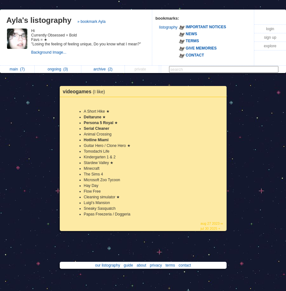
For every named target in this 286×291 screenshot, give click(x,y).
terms (170, 265)
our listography (107, 265)
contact (185, 265)
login (270, 29)
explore (270, 46)
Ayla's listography (39, 20)
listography (168, 27)
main (17, 69)
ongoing (58, 69)
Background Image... (49, 52)
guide (128, 265)
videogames (85, 91)
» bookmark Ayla (92, 21)
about (141, 265)
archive (102, 69)
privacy (156, 265)
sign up (270, 37)
